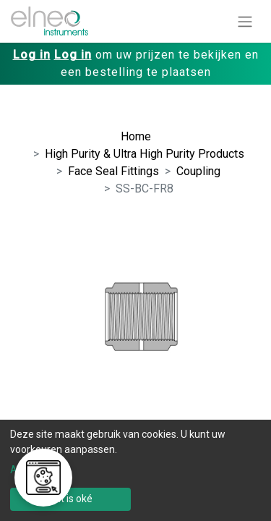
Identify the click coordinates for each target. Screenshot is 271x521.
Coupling (198, 171)
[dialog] (135, 470)
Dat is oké (70, 498)
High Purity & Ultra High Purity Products (144, 154)
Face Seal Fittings (113, 171)
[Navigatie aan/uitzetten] (245, 21)
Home (136, 136)
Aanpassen (36, 469)
